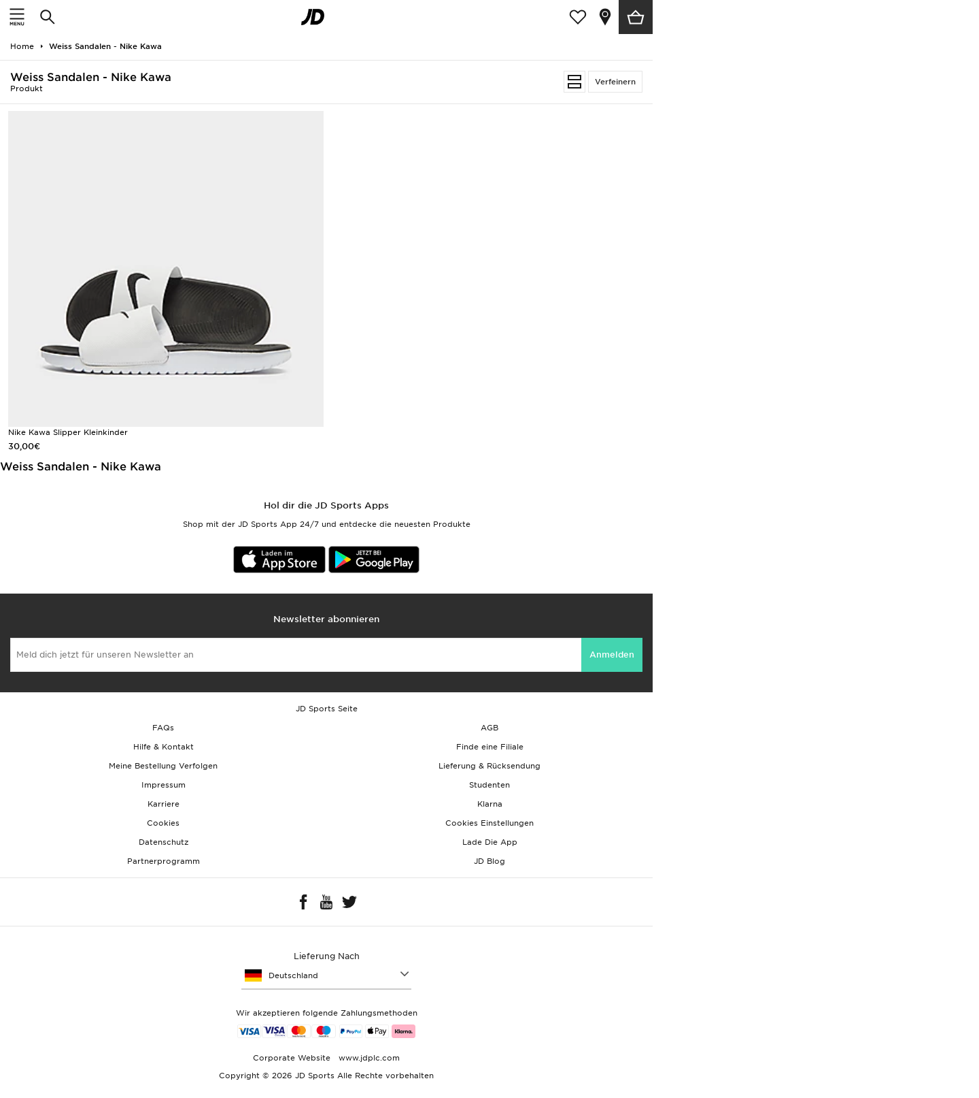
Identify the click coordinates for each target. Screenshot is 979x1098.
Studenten (489, 785)
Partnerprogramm (163, 861)
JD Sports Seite (327, 708)
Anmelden (611, 654)
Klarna (489, 804)
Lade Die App (489, 842)
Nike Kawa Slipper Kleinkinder (68, 432)
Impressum (163, 785)
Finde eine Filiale (489, 747)
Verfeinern (615, 81)
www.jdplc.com (368, 1058)
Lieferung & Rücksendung (489, 766)
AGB (489, 727)
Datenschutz (163, 842)
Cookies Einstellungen (489, 823)
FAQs (163, 727)
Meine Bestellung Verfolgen (163, 766)
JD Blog (489, 861)
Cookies (163, 823)
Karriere (163, 804)
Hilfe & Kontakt (163, 747)
